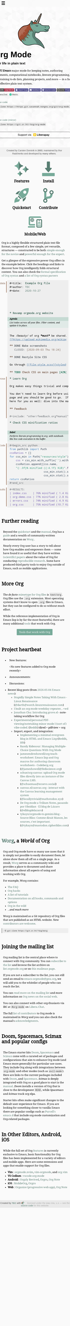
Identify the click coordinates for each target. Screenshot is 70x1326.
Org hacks (14, 890)
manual (46, 531)
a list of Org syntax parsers (41, 275)
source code (27, 1205)
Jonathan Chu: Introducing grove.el (36, 712)
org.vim (63, 1172)
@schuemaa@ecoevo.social (38, 784)
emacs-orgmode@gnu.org (40, 978)
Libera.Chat (36, 1006)
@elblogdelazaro (31, 810)
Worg (30, 539)
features (38, 1150)
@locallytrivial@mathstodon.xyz (41, 798)
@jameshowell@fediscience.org (41, 768)
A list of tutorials (18, 894)
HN (22, 742)
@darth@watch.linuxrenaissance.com (39, 704)
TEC (14, 1203)
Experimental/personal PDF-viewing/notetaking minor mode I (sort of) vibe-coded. (40, 723)
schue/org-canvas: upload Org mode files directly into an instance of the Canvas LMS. (42, 776)
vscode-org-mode (33, 1175)
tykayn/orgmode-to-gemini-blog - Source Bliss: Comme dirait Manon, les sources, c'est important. (44, 817)
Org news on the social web (40, 996)
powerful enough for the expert (44, 254)
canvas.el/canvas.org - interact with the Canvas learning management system (42, 791)
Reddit (33, 727)
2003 (39, 150)
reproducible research (31, 560)
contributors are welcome (19, 923)
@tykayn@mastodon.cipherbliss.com (44, 825)
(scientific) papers (14, 557)
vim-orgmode (42, 1172)
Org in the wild (17, 905)
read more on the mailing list (32, 992)
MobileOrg (20, 1183)
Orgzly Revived (29, 1179)
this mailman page (43, 968)
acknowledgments (26, 1020)
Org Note (54, 1179)
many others (49, 153)
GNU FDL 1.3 (52, 1203)
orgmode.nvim (24, 1172)
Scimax (7, 1056)
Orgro (44, 1179)
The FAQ (13, 887)
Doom (35, 1052)
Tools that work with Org (34, 632)
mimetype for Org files (32, 594)
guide (6, 535)
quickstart (24, 531)
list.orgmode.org (13, 968)
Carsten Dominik (26, 150)
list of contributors (24, 1013)
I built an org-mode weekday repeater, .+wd (41, 708)
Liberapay (41, 134)
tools (27, 623)
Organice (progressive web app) (35, 1187)
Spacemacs (47, 1052)
